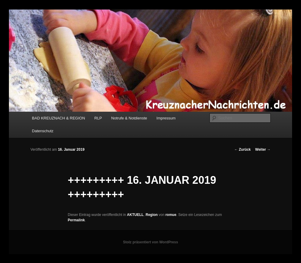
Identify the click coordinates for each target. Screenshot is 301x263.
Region (152, 215)
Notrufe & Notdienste (129, 118)
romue (171, 215)
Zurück (242, 149)
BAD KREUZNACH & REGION (58, 118)
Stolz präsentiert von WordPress (150, 242)
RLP (98, 118)
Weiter (263, 149)
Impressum (166, 118)
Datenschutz (42, 131)
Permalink (76, 220)
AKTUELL (135, 215)
